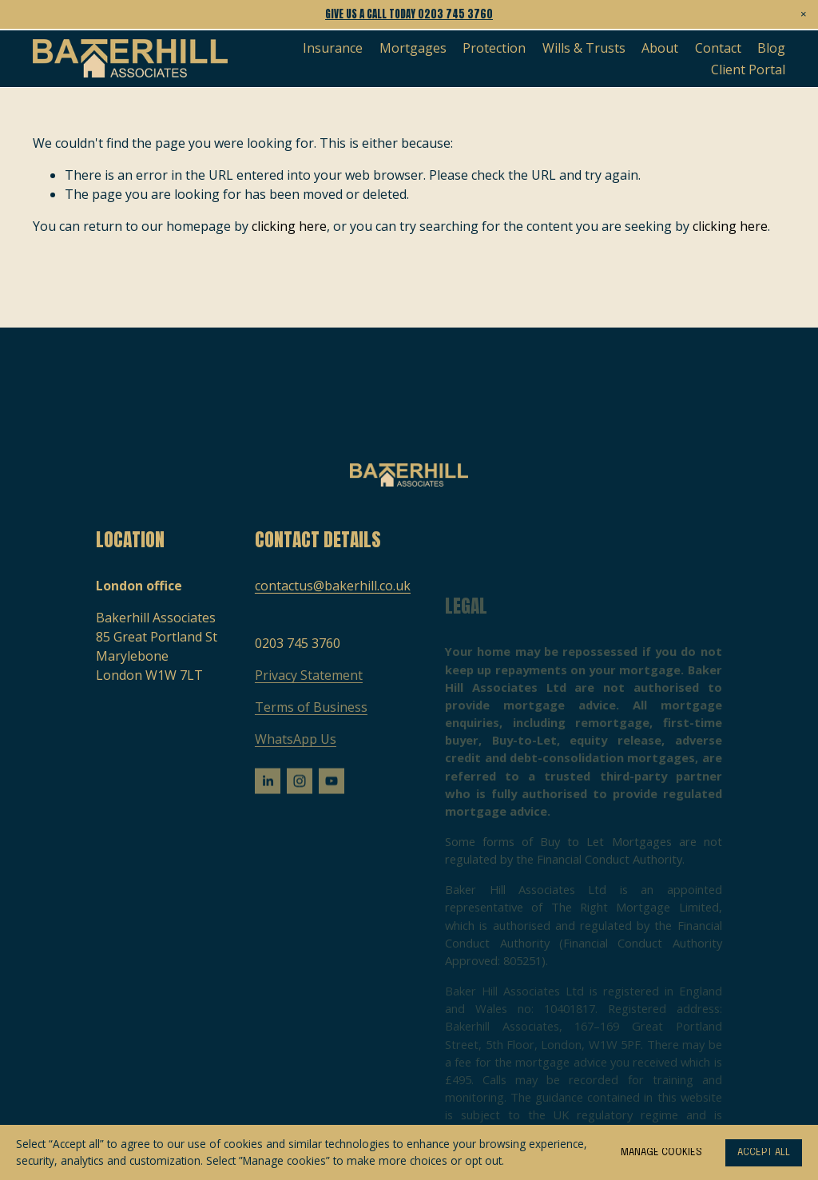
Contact (718, 48)
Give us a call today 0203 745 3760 (409, 14)
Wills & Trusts (583, 48)
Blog (771, 48)
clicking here (289, 226)
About (659, 48)
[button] (803, 14)
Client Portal (748, 69)
